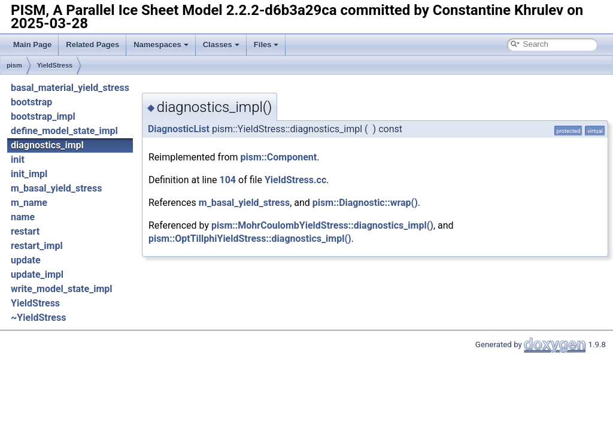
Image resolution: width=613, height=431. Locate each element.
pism (14, 65)
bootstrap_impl (43, 116)
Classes (221, 44)
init (18, 159)
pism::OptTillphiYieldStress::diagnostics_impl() (249, 238)
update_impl (37, 274)
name (23, 217)
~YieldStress (38, 317)
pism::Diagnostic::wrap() (365, 202)
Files (266, 44)
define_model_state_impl (64, 130)
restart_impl (37, 245)
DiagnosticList (179, 129)
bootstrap (31, 102)
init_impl (29, 174)
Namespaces (161, 44)
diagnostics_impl (47, 145)
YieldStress (55, 65)
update (26, 260)
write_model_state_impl (62, 289)
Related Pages (92, 44)
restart (25, 231)
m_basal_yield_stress (56, 188)
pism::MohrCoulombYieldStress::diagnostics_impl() (322, 225)
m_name (29, 202)
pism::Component (279, 157)
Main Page (32, 44)
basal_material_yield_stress (70, 87)
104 (228, 180)
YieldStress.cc (295, 180)
